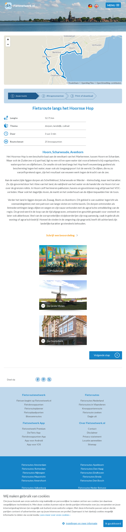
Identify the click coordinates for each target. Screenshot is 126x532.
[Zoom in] (8, 39)
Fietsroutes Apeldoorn (92, 464)
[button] (113, 5)
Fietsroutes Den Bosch (92, 480)
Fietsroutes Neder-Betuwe (92, 487)
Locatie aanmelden (92, 440)
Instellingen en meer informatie (79, 523)
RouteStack (74, 83)
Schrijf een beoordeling (62, 235)
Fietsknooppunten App (34, 436)
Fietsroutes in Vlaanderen (92, 404)
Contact (92, 428)
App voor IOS (34, 444)
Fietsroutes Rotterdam (34, 468)
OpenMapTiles (87, 83)
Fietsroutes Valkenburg (34, 487)
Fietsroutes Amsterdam (34, 464)
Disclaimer (92, 432)
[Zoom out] (8, 44)
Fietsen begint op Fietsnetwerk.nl (34, 400)
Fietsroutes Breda (92, 476)
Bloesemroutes (34, 416)
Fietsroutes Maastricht (34, 476)
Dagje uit (92, 416)
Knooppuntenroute (92, 408)
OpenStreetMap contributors (108, 83)
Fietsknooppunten (33, 404)
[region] (63, 60)
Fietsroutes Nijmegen (34, 472)
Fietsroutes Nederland (92, 400)
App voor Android (34, 440)
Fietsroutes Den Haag (92, 468)
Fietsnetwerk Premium (33, 428)
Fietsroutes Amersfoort (34, 480)
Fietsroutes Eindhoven (92, 472)
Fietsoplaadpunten (33, 412)
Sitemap (92, 444)
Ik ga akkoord (113, 523)
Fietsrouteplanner (34, 408)
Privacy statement (92, 436)
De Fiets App (34, 432)
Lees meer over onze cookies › (55, 514)
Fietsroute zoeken (92, 412)
